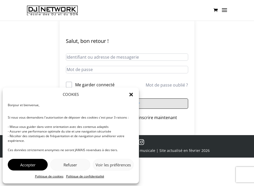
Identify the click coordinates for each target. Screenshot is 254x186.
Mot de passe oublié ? (167, 85)
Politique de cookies (49, 176)
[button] (131, 94)
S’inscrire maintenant (156, 117)
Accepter (28, 164)
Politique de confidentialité (85, 176)
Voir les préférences (113, 164)
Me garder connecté (95, 85)
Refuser (70, 164)
